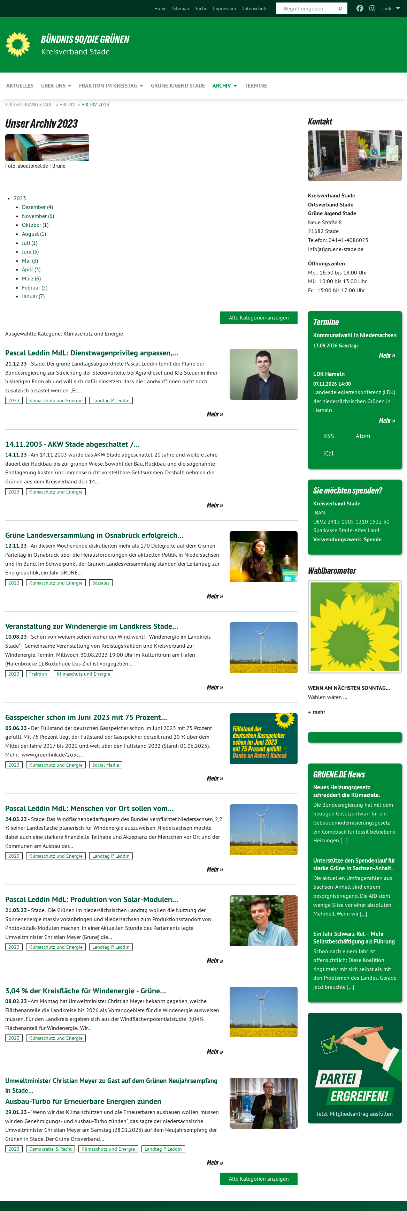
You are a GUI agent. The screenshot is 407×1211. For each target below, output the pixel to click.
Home (160, 8)
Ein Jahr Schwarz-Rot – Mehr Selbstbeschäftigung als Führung (351, 958)
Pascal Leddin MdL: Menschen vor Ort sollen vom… (95, 808)
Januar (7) (33, 296)
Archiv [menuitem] (222, 85)
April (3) (31, 269)
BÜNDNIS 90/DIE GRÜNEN (91, 39)
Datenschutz (254, 8)
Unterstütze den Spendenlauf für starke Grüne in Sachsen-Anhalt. (352, 877)
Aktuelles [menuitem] (19, 85)
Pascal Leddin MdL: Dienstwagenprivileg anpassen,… (98, 352)
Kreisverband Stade (29, 104)
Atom (363, 445)
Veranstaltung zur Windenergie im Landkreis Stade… (97, 625)
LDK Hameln (329, 382)
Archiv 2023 (95, 104)
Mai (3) (30, 260)
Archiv (68, 104)
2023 (20, 198)
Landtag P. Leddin (111, 400)
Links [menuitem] (387, 8)
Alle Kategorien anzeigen (259, 317)
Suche (201, 8)
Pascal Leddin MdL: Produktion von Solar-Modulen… (98, 899)
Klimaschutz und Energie (56, 400)
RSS (328, 445)
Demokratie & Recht (50, 1149)
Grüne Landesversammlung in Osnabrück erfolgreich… (100, 534)
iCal (328, 462)
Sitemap (180, 8)
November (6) (38, 215)
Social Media (105, 765)
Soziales (100, 583)
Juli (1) (29, 242)
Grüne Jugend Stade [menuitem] (178, 85)
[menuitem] (160, 8)
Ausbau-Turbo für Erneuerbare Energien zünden (89, 1101)
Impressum (224, 8)
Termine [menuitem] (256, 85)
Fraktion (38, 674)
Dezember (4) (37, 206)
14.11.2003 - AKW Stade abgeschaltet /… (79, 443)
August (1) (34, 233)
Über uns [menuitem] (53, 85)
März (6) (31, 278)
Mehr (213, 414)
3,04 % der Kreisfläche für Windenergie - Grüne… (91, 990)
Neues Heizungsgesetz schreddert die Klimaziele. (348, 800)
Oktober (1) (35, 224)
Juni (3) (30, 251)
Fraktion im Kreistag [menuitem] (108, 85)
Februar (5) (34, 287)
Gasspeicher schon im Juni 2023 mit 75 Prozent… (92, 717)
